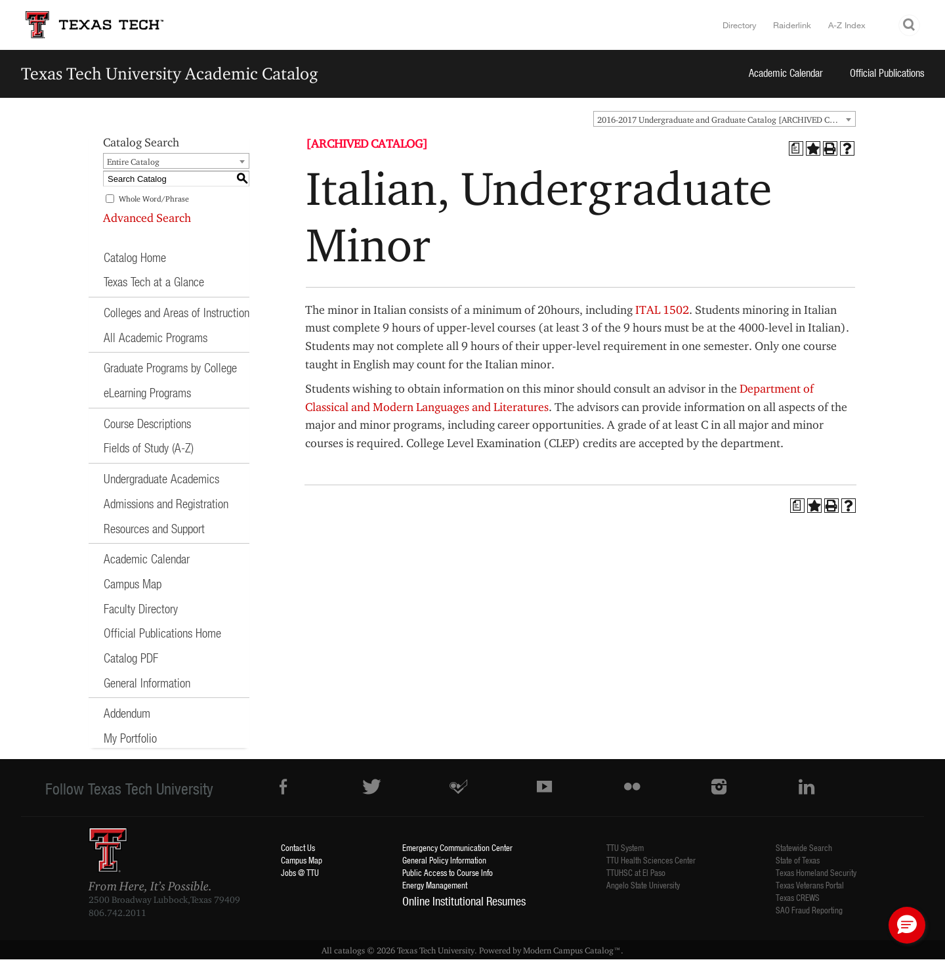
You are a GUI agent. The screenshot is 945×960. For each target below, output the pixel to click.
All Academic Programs (155, 337)
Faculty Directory (141, 608)
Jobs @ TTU (300, 872)
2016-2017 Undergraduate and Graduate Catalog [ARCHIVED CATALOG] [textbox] (726, 119)
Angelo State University (643, 884)
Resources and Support (154, 528)
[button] (907, 925)
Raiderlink (792, 25)
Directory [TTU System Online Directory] (740, 25)
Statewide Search (804, 847)
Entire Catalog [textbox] (133, 161)
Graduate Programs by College (170, 367)
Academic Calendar (786, 72)
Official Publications (887, 72)
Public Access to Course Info (447, 872)
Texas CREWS (798, 897)
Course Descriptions (147, 423)
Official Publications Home (162, 632)
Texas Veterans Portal (810, 884)
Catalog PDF (131, 657)
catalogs (349, 950)
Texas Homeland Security (816, 872)
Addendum (127, 712)
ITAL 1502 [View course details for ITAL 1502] (662, 309)
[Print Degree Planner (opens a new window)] (796, 148)
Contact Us (298, 847)
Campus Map (132, 583)
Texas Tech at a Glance (154, 281)
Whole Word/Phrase (154, 199)
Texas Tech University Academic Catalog (169, 73)
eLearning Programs (147, 392)
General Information (147, 682)
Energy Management (434, 884)
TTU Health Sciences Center (651, 859)
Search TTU (909, 25)
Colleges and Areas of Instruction (176, 312)
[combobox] (724, 119)
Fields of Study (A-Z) (149, 447)
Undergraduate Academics (161, 478)
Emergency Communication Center (457, 847)
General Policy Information (444, 859)
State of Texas (798, 859)
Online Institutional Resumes (464, 901)
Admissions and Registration (166, 503)
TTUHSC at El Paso (635, 872)
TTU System (625, 847)
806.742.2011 (117, 913)
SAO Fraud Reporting (809, 909)
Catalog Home (135, 257)
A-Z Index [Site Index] (847, 25)
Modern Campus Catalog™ (572, 950)
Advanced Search (147, 217)
